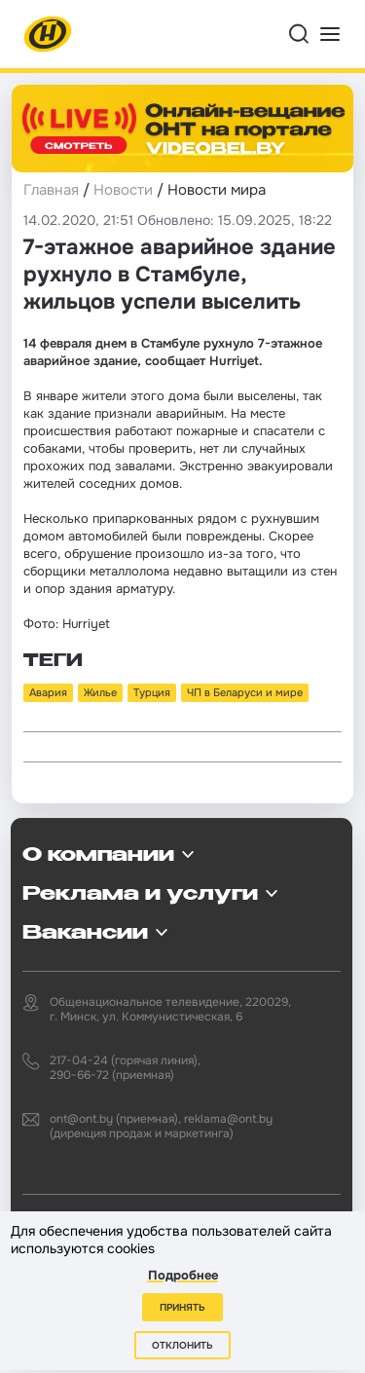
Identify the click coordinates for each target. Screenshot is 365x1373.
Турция (151, 692)
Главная (51, 190)
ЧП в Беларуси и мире (245, 692)
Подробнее (183, 1275)
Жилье (100, 692)
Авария (48, 692)
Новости (123, 190)
